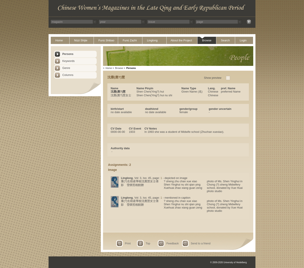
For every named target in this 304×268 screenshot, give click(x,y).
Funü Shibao (106, 40)
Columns (67, 75)
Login (243, 40)
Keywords (68, 61)
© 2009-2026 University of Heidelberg (228, 262)
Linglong (152, 40)
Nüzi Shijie (80, 40)
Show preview (213, 77)
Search (225, 40)
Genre (66, 68)
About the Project (181, 40)
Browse (206, 40)
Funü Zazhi (130, 40)
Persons (67, 54)
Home (59, 40)
